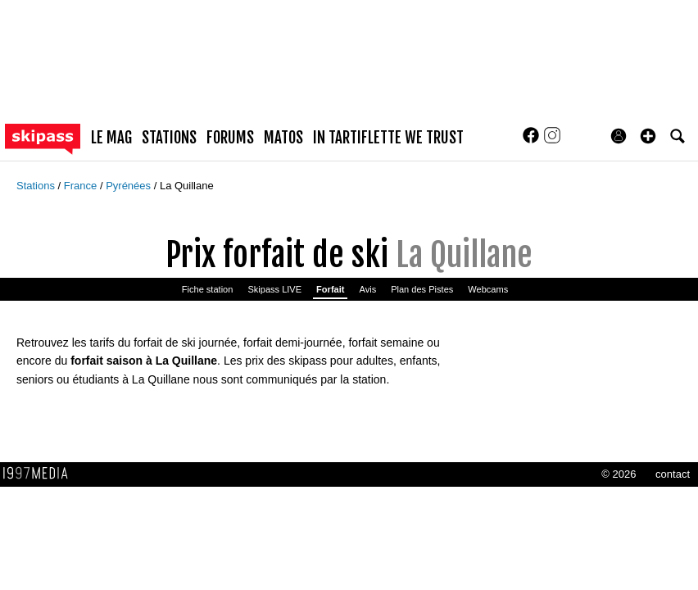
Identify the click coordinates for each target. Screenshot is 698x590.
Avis (367, 289)
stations (169, 138)
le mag (111, 138)
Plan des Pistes (422, 289)
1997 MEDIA (40, 473)
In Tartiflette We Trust (388, 138)
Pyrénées (130, 185)
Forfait (330, 289)
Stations (37, 185)
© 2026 (618, 474)
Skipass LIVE (274, 289)
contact (672, 474)
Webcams (488, 289)
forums (230, 138)
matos (283, 138)
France (82, 185)
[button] (648, 136)
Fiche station (207, 289)
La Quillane (187, 185)
